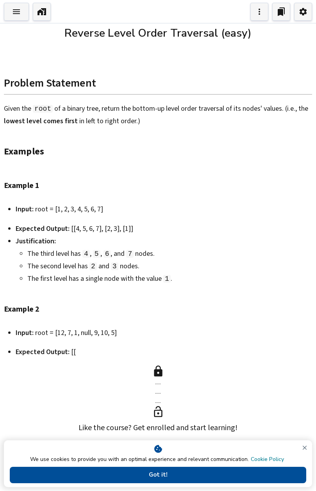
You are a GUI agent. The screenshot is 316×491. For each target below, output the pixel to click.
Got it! (158, 475)
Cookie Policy (267, 459)
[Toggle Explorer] (16, 12)
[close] (304, 447)
